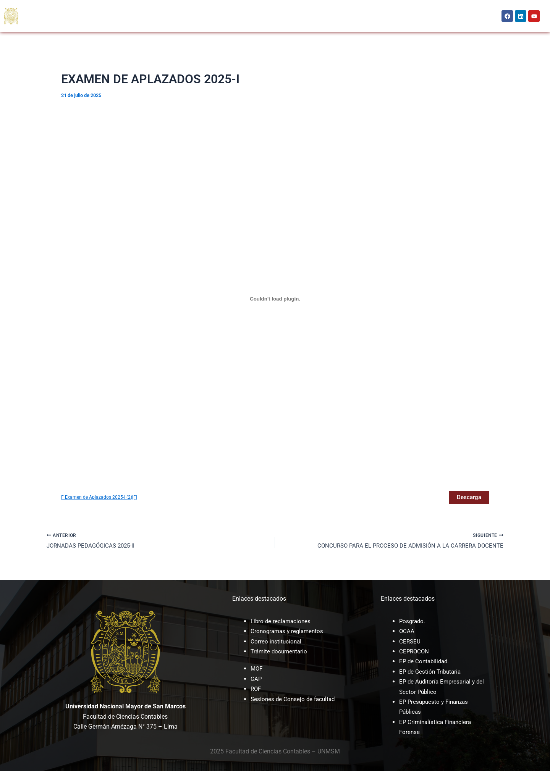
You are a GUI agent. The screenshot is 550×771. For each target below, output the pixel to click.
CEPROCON (233, 8)
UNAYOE (309, 8)
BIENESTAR (40, 24)
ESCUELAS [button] (107, 8)
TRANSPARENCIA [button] (85, 24)
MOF (257, 668)
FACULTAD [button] (66, 8)
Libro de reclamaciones (282, 621)
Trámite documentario (280, 651)
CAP (256, 678)
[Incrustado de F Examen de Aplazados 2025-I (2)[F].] (275, 299)
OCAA (175, 8)
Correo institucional (277, 641)
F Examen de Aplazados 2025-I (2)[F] (100, 497)
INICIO (34, 8)
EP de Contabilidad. (425, 661)
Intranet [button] (375, 15)
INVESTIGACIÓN (273, 8)
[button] (66, 8)
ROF (256, 688)
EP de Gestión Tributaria (431, 671)
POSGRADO (145, 8)
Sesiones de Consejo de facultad (294, 699)
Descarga (468, 497)
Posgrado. (413, 621)
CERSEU (201, 8)
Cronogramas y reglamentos (289, 631)
